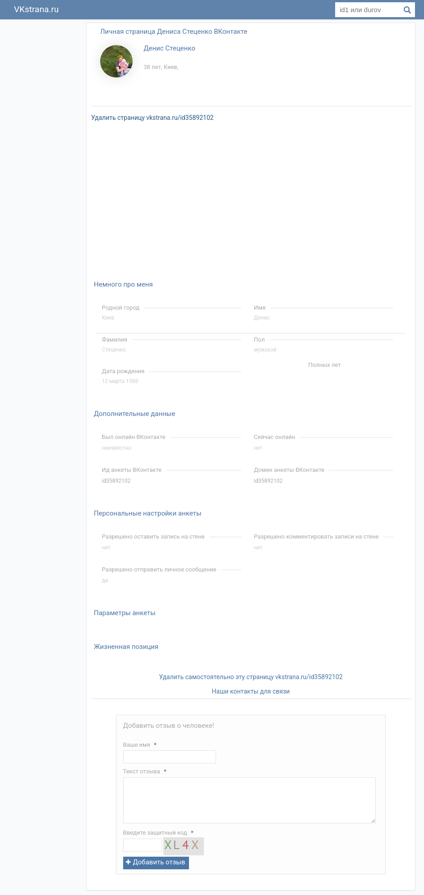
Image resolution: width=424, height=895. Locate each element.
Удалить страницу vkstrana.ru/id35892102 (152, 117)
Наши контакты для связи (251, 691)
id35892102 (116, 481)
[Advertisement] (45, 157)
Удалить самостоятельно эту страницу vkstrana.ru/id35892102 (250, 676)
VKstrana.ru (36, 9)
